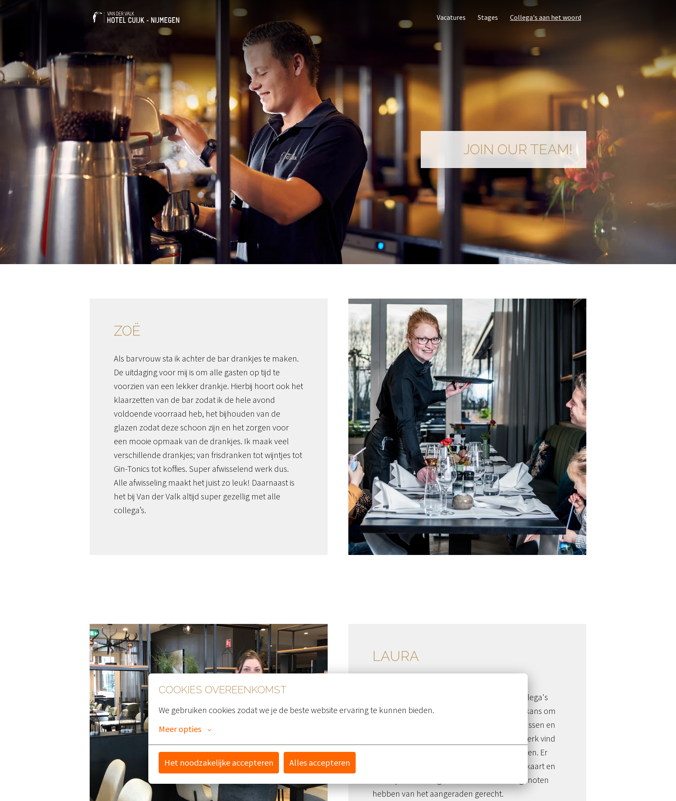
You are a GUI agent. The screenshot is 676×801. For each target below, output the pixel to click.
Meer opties (185, 729)
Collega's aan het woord (545, 17)
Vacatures (451, 17)
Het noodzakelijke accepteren (218, 762)
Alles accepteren (319, 762)
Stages (488, 17)
